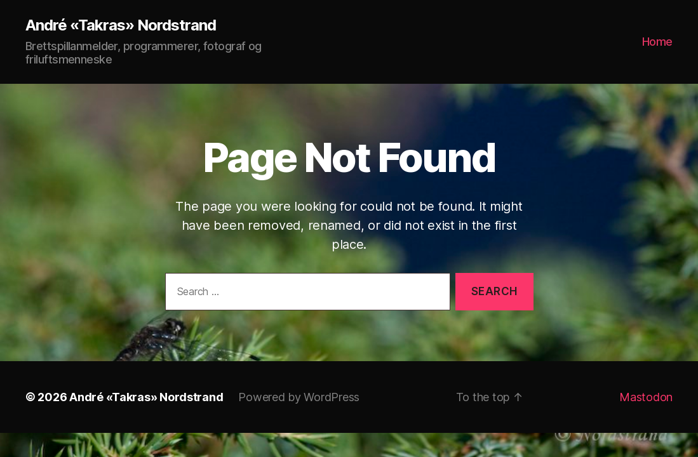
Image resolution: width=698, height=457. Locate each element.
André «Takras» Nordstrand (120, 25)
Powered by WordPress (298, 397)
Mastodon (646, 397)
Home (657, 41)
